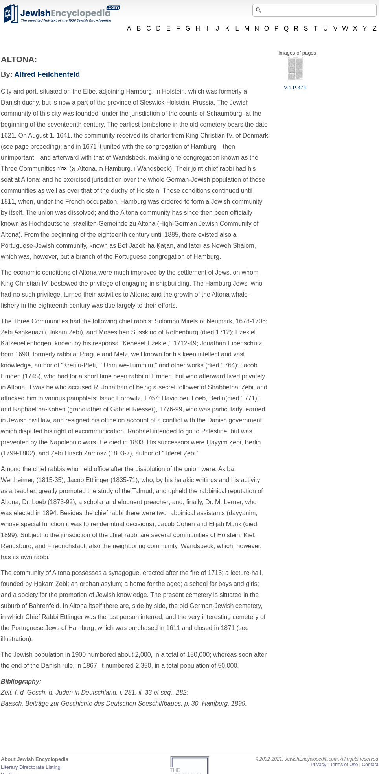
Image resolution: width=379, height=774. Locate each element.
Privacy (318, 764)
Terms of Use (344, 764)
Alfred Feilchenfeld (47, 74)
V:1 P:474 (295, 84)
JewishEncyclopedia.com (61, 14)
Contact (370, 764)
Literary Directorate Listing (31, 767)
